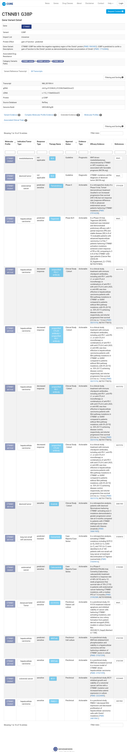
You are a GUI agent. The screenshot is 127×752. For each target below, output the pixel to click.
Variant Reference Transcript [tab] (15, 71)
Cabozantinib (56, 567)
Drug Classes (67, 3)
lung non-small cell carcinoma (26, 538)
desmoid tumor (25, 176)
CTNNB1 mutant (10, 159)
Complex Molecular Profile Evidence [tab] (41, 115)
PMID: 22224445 (97, 696)
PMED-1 (54, 701)
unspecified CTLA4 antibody (56, 448)
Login (121, 3)
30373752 (119, 269)
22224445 (119, 678)
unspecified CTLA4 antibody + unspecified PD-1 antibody (56, 334)
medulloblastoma (26, 158)
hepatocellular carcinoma (26, 220)
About (79, 3)
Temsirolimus (56, 186)
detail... (118, 158)
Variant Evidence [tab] (12, 115)
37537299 (119, 638)
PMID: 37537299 (97, 655)
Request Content (115, 11)
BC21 (53, 679)
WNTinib (54, 638)
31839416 (119, 537)
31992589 (119, 567)
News (47, 3)
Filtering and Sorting (114, 77)
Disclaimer (89, 3)
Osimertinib (55, 537)
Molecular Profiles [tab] (93, 115)
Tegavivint (55, 219)
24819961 (119, 701)
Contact (101, 3)
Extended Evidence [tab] (70, 115)
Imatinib (54, 504)
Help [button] (110, 3)
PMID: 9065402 (90, 47)
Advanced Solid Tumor (26, 604)
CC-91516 (55, 603)
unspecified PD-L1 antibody (56, 272)
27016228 (119, 186)
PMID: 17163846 (101, 49)
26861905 (119, 504)
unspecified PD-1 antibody (56, 389)
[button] (14, 143)
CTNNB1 (26, 27)
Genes (56, 3)
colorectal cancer (26, 679)
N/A (52, 158)
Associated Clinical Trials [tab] (15, 120)
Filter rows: (95, 133)
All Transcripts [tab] (36, 71)
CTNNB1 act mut (10, 220)
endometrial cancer (26, 187)
